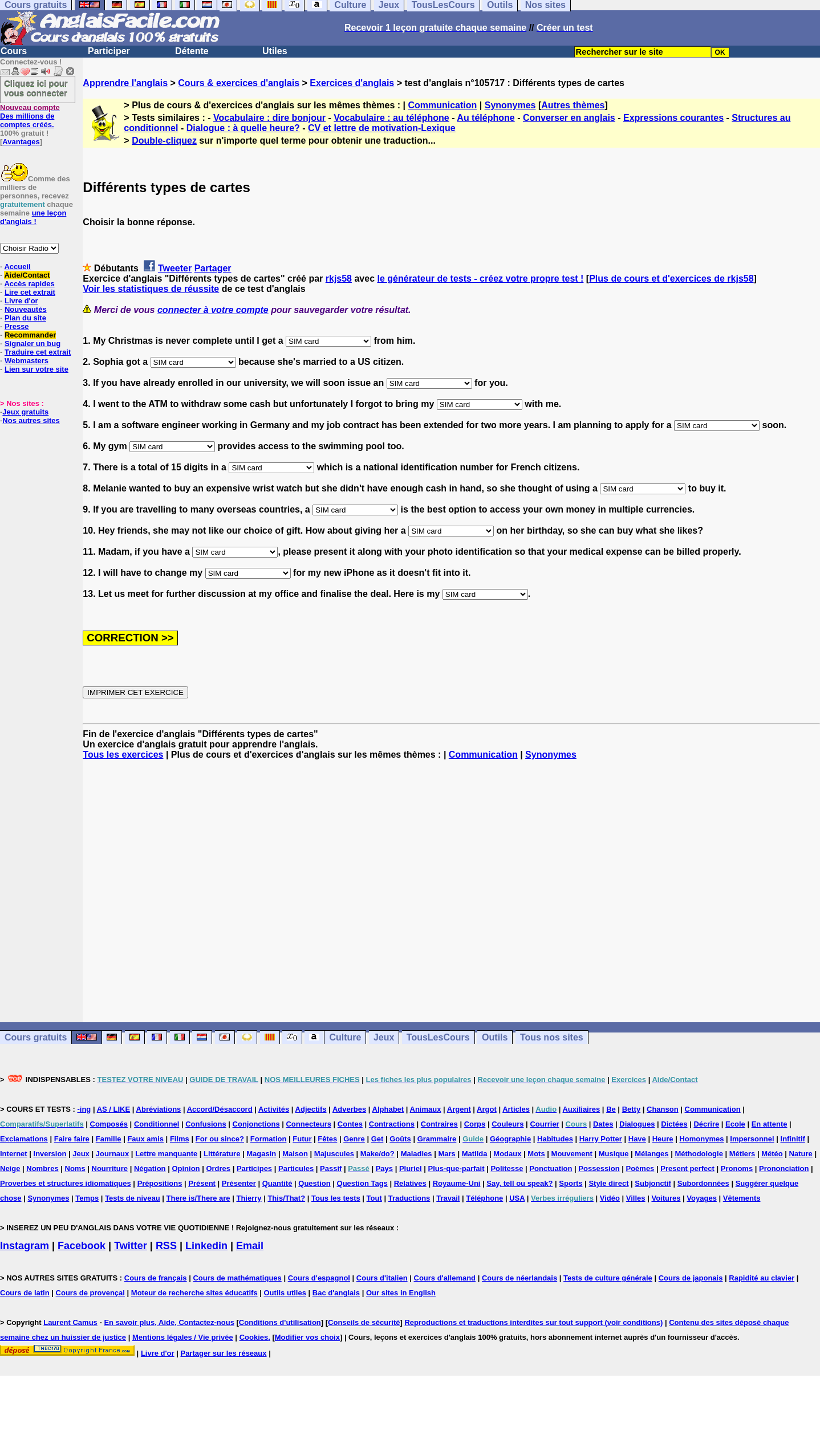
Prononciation (784, 1168)
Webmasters (26, 360)
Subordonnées (703, 1183)
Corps (475, 1124)
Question (314, 1183)
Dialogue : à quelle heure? (243, 128)
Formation (268, 1139)
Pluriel (410, 1168)
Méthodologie (699, 1153)
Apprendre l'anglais (125, 83)
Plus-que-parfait (456, 1168)
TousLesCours (438, 1037)
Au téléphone (485, 118)
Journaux (112, 1153)
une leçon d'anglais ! (33, 217)
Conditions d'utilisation (280, 1322)
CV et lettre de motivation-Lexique (382, 128)
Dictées (674, 1124)
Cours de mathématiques (237, 1278)
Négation (150, 1168)
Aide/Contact (27, 275)
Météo (772, 1153)
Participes (254, 1168)
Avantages (20, 141)
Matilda (475, 1153)
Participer (109, 51)
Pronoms (737, 1168)
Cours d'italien (382, 1278)
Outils (495, 1037)
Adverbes (349, 1109)
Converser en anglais (569, 118)
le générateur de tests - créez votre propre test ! (480, 278)
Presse (17, 326)
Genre (354, 1139)
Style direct (608, 1183)
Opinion (186, 1168)
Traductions (409, 1198)
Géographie (510, 1139)
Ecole (735, 1124)
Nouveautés (26, 309)
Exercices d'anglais (352, 83)
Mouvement (571, 1153)
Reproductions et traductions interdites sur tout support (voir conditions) (533, 1322)
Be (611, 1109)
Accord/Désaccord (220, 1109)
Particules (296, 1168)
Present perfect (687, 1168)
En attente (769, 1124)
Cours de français (155, 1278)
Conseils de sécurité (364, 1322)
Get (377, 1139)
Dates (603, 1124)
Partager (213, 268)
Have (637, 1139)
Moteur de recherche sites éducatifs (194, 1292)
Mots (536, 1153)
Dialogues (637, 1124)
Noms (75, 1168)
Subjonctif (653, 1183)
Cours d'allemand (445, 1278)
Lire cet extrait (30, 292)
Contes (350, 1124)
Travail (448, 1198)
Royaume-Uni (457, 1183)
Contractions (392, 1124)
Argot (487, 1109)
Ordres (218, 1168)
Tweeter (175, 268)
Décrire (706, 1124)
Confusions (205, 1124)
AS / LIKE (114, 1109)
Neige (10, 1168)
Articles (516, 1109)
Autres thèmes (572, 105)
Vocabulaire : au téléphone (391, 118)
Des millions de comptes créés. (30, 116)
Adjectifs (311, 1109)
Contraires (439, 1124)
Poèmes (640, 1168)
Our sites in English (401, 1292)
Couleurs (507, 1124)
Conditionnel (156, 1124)
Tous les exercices (123, 754)
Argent (459, 1109)
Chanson (663, 1109)
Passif (331, 1168)
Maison (295, 1153)
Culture (345, 1037)
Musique (614, 1153)
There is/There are (198, 1198)
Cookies (254, 1337)
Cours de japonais (691, 1278)
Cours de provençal (90, 1292)
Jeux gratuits (25, 412)
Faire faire (72, 1139)
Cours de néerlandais (519, 1278)
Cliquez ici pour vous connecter (36, 87)
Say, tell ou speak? (519, 1183)
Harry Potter (600, 1139)
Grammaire (437, 1139)
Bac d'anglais (336, 1292)
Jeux (384, 1037)
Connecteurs (308, 1124)
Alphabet (388, 1109)
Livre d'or (21, 300)
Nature (801, 1153)
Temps (87, 1198)
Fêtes (327, 1139)
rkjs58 (339, 278)
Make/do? (377, 1153)
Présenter (239, 1183)
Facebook (81, 1245)
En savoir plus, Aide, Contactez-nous (169, 1322)
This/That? (286, 1198)
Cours (14, 51)
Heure (662, 1139)
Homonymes (701, 1139)
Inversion (50, 1153)
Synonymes (510, 105)
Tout (374, 1198)
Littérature (222, 1153)
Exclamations (24, 1139)
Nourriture (110, 1168)
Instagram (24, 1245)
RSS (166, 1245)
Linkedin (206, 1245)
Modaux (507, 1153)
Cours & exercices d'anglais (238, 83)
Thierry (248, 1198)
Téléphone (484, 1198)
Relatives (410, 1183)
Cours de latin (25, 1292)
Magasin (261, 1153)
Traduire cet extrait (38, 352)
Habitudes (555, 1139)
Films (179, 1139)
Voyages (702, 1198)
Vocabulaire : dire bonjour (269, 118)
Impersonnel (752, 1139)
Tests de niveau (132, 1198)
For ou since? (220, 1139)
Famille (108, 1139)
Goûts (400, 1139)
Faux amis (145, 1139)
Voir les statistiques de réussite (151, 289)
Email (249, 1245)
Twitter (130, 1245)
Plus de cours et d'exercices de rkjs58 (671, 278)
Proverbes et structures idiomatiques (65, 1183)
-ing (84, 1109)
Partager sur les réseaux (223, 1353)
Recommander (30, 335)
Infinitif (793, 1139)
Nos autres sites (30, 420)
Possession (598, 1168)
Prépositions (159, 1183)
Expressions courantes (673, 118)
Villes (636, 1198)
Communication (442, 105)
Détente (192, 51)
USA (517, 1198)
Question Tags (362, 1183)
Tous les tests (335, 1198)
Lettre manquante (166, 1153)
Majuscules (334, 1153)
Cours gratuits (36, 1037)
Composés (109, 1124)
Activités (273, 1109)
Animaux (425, 1109)
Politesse (506, 1168)
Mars (446, 1153)
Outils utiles (285, 1292)
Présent (202, 1183)
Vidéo (610, 1198)
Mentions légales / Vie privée (182, 1337)
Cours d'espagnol (319, 1278)
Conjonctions (256, 1124)
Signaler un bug (32, 343)
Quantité (277, 1183)
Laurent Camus (70, 1322)
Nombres (42, 1168)
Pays (384, 1168)
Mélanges (651, 1153)
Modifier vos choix (307, 1337)
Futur (302, 1139)
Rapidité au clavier (761, 1278)
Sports (570, 1183)
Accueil (17, 266)
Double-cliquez (164, 140)
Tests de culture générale (607, 1278)
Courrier (544, 1124)
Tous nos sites (551, 1037)
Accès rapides (29, 283)
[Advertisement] (451, 891)
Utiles (274, 51)
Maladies (416, 1153)
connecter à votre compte (213, 310)
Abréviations (158, 1109)
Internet (13, 1153)
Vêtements (742, 1198)
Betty (631, 1109)
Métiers (742, 1153)
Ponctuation (550, 1168)
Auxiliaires (581, 1109)
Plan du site (25, 318)
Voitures (665, 1198)
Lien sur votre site (36, 369)
